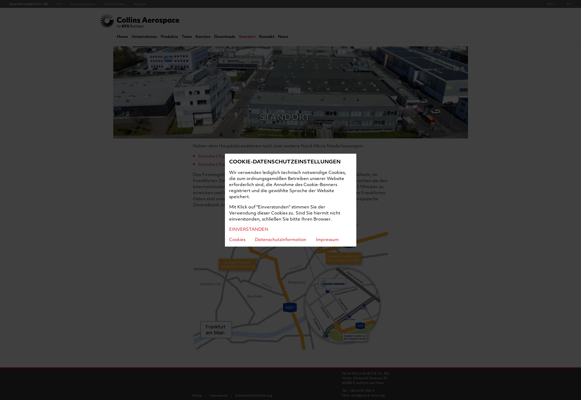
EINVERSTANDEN (248, 229)
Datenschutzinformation (280, 239)
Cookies (237, 239)
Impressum (327, 239)
